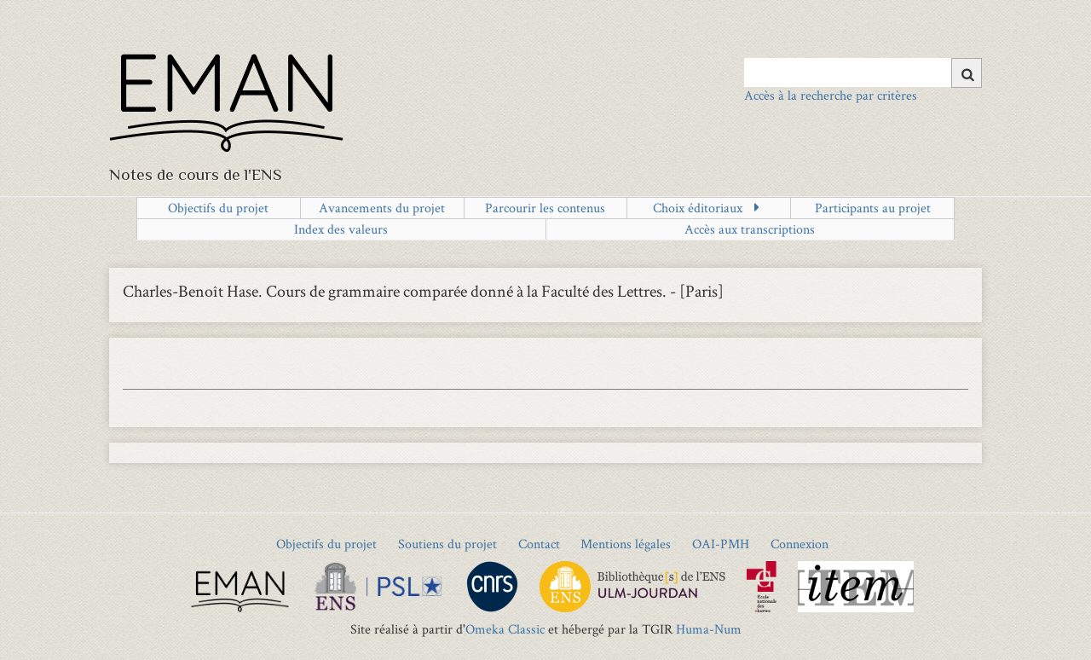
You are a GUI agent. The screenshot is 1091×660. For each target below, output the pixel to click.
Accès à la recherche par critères (830, 95)
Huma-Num (709, 629)
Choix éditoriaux (697, 208)
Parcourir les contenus (545, 208)
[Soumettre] (966, 73)
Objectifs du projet (218, 208)
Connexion (799, 544)
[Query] (863, 72)
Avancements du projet (382, 208)
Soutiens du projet (447, 544)
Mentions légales (625, 544)
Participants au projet (873, 208)
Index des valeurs (341, 229)
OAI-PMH (720, 544)
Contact (539, 544)
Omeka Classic (505, 629)
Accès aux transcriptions (749, 229)
